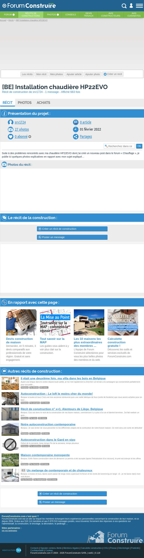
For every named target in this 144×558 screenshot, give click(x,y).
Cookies (49, 550)
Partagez (86, 136)
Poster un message (51, 237)
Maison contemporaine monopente (45, 455)
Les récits (27, 74)
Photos (51, 14)
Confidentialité (37, 550)
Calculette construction (91, 548)
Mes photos (56, 74)
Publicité (135, 548)
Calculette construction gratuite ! (117, 342)
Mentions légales (71, 548)
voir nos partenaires (9, 531)
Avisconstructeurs (110, 14)
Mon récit (41, 74)
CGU (106, 548)
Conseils (70, 14)
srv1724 (20, 122)
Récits (31, 14)
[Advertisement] (69, 268)
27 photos (22, 129)
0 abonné (21, 136)
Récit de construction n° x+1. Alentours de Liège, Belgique (62, 409)
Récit (8, 103)
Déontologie (123, 548)
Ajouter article (74, 74)
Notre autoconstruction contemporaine (48, 424)
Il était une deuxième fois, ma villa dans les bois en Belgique (63, 378)
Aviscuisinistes (134, 14)
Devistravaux (89, 14)
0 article (85, 122)
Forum (8, 14)
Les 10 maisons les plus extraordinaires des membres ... (88, 342)
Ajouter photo (92, 74)
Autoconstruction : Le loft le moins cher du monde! (57, 393)
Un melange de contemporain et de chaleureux (59, 470)
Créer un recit (113, 74)
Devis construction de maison (19, 340)
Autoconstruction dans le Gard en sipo (48, 439)
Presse (113, 548)
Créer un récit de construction (57, 228)
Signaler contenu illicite (51, 548)
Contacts (34, 548)
